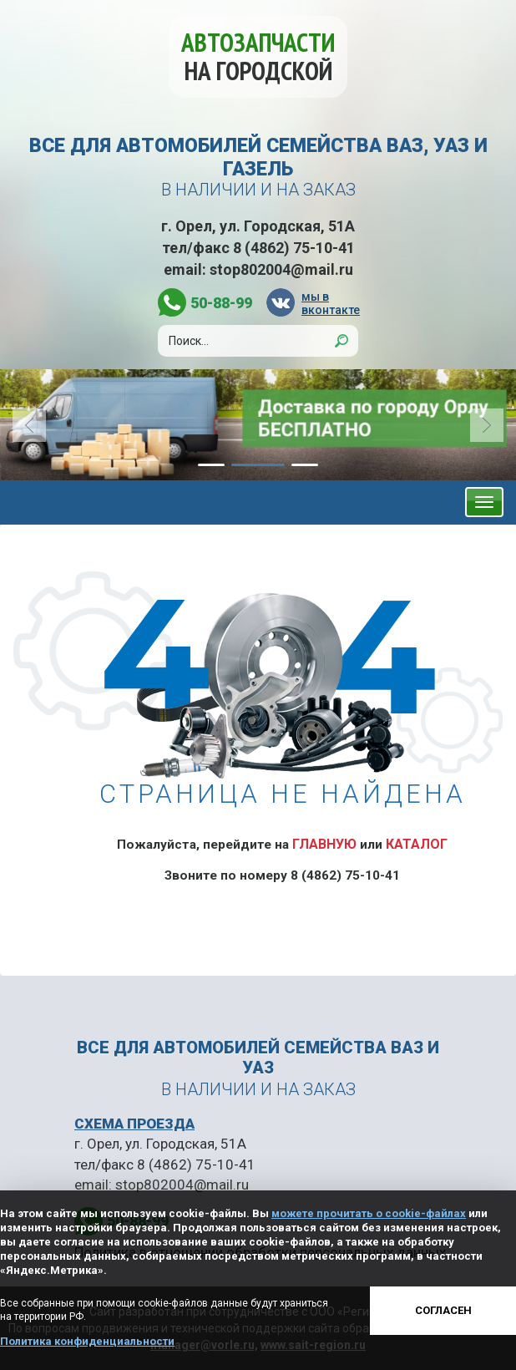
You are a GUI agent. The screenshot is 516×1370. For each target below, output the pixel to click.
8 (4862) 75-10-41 (294, 247)
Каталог (417, 844)
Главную (324, 844)
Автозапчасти (258, 56)
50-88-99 (221, 303)
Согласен (443, 1310)
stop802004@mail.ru (281, 269)
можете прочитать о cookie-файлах (368, 1213)
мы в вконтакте (329, 303)
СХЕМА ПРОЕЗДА (134, 1123)
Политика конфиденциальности (87, 1341)
